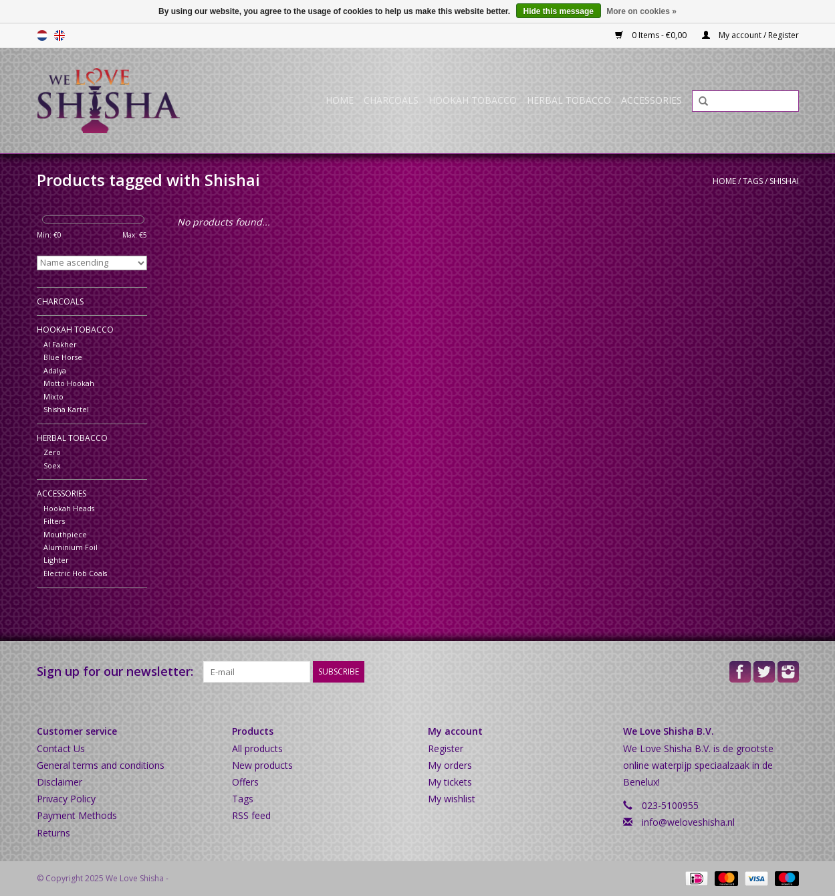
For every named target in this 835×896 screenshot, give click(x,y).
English (59, 35)
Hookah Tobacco (473, 100)
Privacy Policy (66, 798)
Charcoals (391, 100)
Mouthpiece (65, 534)
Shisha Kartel (66, 409)
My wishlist (451, 798)
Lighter (56, 560)
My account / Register (750, 35)
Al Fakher (60, 344)
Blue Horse (62, 357)
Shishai (784, 181)
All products (257, 748)
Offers (245, 782)
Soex (52, 465)
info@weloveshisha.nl (688, 822)
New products (262, 765)
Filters (54, 521)
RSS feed (251, 815)
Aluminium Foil (70, 547)
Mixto (53, 396)
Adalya (54, 370)
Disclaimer (59, 782)
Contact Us (61, 748)
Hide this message (558, 11)
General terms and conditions (100, 765)
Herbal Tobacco (569, 100)
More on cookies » (641, 11)
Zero (52, 452)
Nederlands (42, 35)
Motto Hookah (68, 383)
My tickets (450, 782)
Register (445, 748)
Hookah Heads (68, 508)
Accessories (651, 100)
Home (340, 100)
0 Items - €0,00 (652, 35)
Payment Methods (77, 815)
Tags (753, 181)
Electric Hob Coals (75, 573)
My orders (450, 765)
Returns (53, 832)
